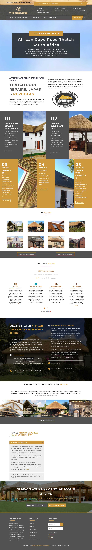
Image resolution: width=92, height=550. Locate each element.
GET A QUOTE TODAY (59, 503)
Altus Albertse (77, 284)
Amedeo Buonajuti (56, 284)
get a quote (77, 17)
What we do (26, 17)
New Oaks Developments (41, 543)
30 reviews (53, 276)
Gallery (43, 17)
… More (18, 301)
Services (36, 17)
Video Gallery (33, 527)
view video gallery (27, 252)
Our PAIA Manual (34, 536)
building (68, 335)
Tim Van (15, 284)
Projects (18, 17)
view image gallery (65, 252)
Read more (9, 149)
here (27, 467)
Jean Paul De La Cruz (36, 284)
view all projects (46, 418)
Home (11, 17)
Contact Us (52, 17)
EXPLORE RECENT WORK (35, 503)
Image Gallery (33, 530)
